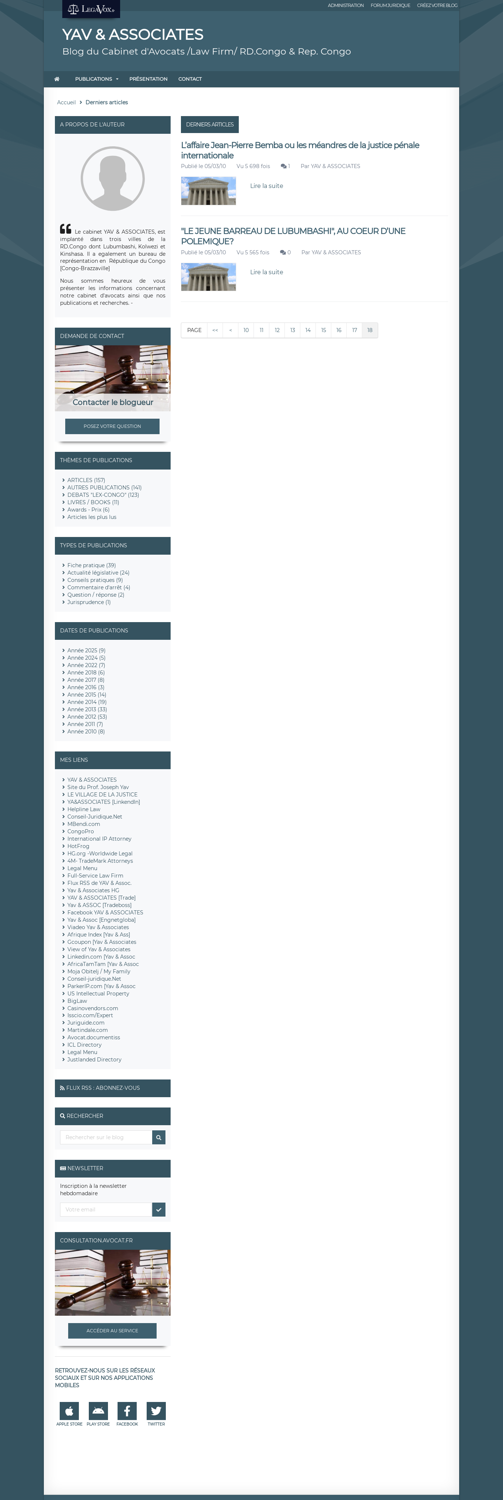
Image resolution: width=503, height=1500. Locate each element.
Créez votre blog (437, 5)
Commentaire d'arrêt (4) (98, 587)
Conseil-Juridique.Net (94, 816)
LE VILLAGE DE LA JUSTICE (102, 794)
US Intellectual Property (98, 993)
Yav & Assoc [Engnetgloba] (101, 920)
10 (246, 330)
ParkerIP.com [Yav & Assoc (101, 986)
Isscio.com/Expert (90, 1015)
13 (292, 330)
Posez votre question (112, 426)
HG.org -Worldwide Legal (100, 853)
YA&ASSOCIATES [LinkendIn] (103, 802)
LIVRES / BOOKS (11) (93, 502)
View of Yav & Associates (98, 949)
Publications (93, 79)
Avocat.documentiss (93, 1037)
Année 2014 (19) (87, 702)
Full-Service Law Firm (95, 875)
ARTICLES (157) (86, 480)
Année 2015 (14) (86, 694)
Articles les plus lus (91, 517)
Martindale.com (87, 1030)
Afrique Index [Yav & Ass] (98, 934)
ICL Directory (84, 1045)
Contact (190, 79)
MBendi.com (83, 824)
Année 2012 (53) (87, 717)
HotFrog (78, 846)
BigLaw (77, 1001)
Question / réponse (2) (96, 595)
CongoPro (80, 831)
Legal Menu (82, 868)
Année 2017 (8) (86, 680)
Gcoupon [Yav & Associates (101, 942)
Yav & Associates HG (93, 890)
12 (277, 330)
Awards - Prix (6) (88, 509)
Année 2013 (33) (87, 709)
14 (308, 330)
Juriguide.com (86, 1022)
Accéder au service (112, 1330)
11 (261, 330)
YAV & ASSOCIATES (335, 166)
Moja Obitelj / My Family (98, 971)
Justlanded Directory (94, 1059)
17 (354, 330)
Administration (346, 5)
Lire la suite (266, 185)
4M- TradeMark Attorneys (100, 861)
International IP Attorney (99, 839)
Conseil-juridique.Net (94, 979)
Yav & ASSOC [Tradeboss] (99, 905)
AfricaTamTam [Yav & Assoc (103, 964)
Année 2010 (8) (86, 731)
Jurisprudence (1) (89, 602)
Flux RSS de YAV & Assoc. (99, 883)
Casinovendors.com (92, 1008)
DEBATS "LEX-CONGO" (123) (103, 495)
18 (370, 330)
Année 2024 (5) (86, 658)
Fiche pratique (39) (91, 565)
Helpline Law (83, 809)
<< (215, 330)
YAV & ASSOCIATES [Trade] (101, 897)
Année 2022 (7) (86, 665)
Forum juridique (390, 5)
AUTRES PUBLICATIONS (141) (104, 487)
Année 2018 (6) (86, 672)
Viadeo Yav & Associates (98, 927)
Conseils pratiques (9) (95, 580)
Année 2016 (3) (86, 687)
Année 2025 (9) (86, 650)
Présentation (148, 79)
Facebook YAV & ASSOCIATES (105, 912)
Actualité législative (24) (98, 572)
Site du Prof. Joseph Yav (98, 787)
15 (323, 330)
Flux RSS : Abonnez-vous (103, 1088)
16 (339, 330)
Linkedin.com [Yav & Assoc (101, 956)
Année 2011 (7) (85, 724)
